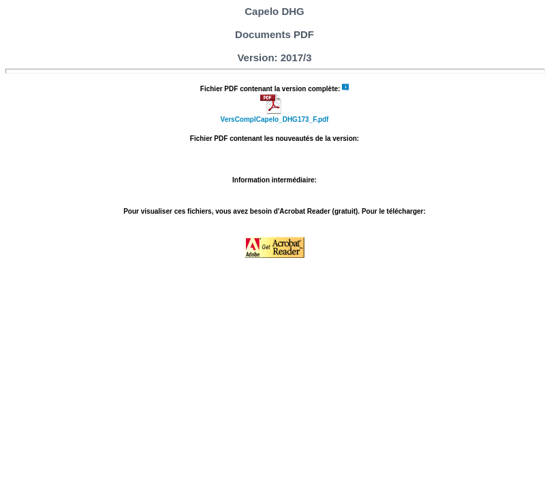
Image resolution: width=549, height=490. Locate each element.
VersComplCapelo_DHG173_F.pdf (275, 119)
